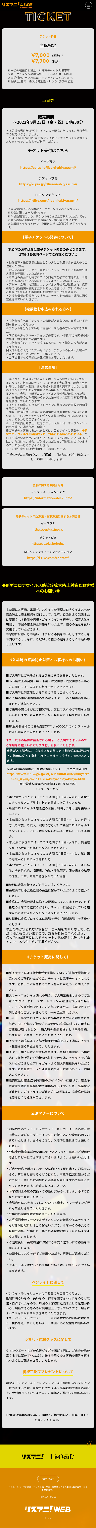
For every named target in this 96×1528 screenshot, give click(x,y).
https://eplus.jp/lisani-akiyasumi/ (48, 168)
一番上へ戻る (90, 1444)
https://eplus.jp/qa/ (48, 529)
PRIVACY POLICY (48, 1496)
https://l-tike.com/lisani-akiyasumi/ (48, 201)
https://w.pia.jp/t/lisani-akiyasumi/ (48, 184)
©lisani (48, 1518)
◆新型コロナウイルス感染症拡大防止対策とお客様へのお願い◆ (46, 432)
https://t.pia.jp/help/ (48, 543)
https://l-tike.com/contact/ (48, 558)
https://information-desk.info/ (48, 498)
